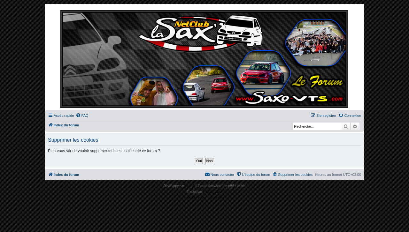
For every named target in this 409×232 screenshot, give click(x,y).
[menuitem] (82, 115)
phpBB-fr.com (212, 191)
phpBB (190, 186)
